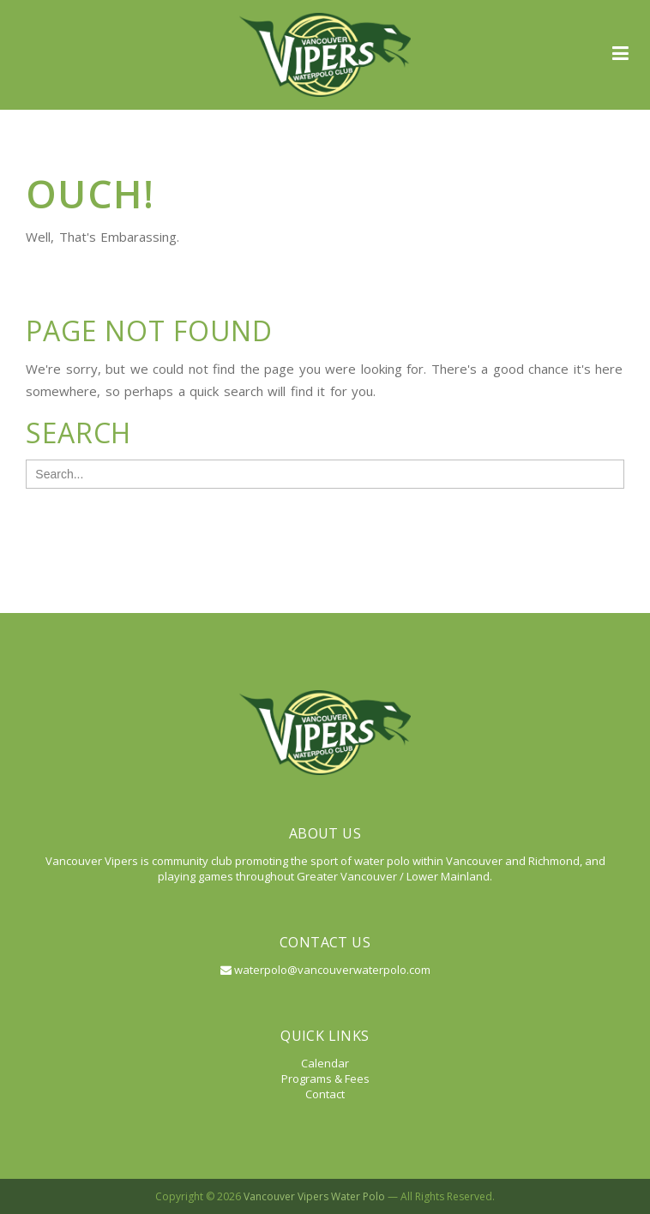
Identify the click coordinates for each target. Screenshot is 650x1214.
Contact (325, 1094)
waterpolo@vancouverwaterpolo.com (325, 969)
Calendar (325, 1063)
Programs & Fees (325, 1078)
